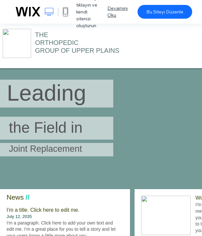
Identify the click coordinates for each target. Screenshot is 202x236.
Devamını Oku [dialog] (117, 11)
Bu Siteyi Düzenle (164, 12)
